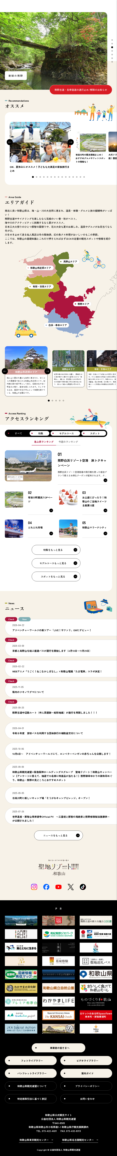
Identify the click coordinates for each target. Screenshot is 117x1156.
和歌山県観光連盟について (32, 1086)
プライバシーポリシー (87, 1086)
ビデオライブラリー (87, 1060)
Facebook (46, 887)
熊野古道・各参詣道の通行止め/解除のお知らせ (81, 90)
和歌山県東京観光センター (34, 1140)
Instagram (34, 887)
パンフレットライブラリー (32, 1073)
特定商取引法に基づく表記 (32, 1099)
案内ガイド (87, 1073)
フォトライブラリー (32, 1060)
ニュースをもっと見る (55, 835)
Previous (7, 51)
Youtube (58, 887)
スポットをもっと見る (53, 576)
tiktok (83, 887)
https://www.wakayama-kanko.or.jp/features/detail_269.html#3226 (61, 795)
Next (100, 51)
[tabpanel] (53, 51)
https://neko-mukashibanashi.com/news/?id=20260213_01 (61, 668)
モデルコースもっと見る (53, 563)
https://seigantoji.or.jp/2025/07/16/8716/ (61, 816)
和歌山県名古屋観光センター (78, 1140)
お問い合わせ (87, 1099)
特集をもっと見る (53, 550)
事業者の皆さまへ (59, 1048)
